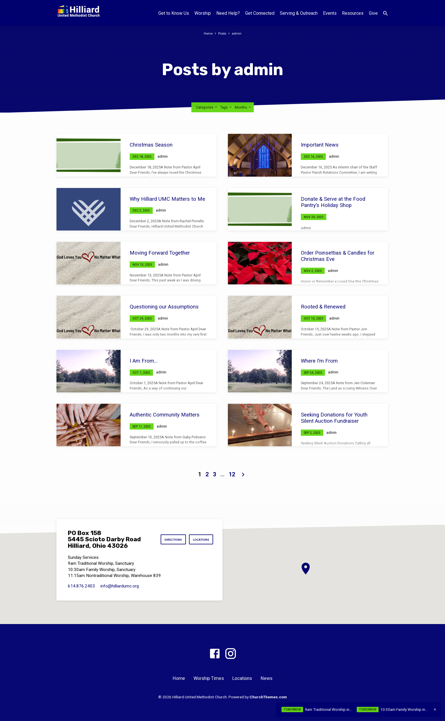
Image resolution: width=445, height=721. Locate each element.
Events (330, 13)
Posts (222, 33)
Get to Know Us (173, 13)
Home (207, 33)
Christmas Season (151, 145)
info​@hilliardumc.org (119, 586)
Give (373, 13)
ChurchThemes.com (268, 697)
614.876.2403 (81, 586)
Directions (168, 540)
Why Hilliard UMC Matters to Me (167, 199)
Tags (226, 107)
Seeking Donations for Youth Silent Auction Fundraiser (334, 418)
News (266, 678)
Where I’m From (319, 361)
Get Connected (259, 13)
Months (243, 107)
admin (238, 33)
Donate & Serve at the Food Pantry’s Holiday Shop (333, 202)
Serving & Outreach (299, 13)
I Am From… (144, 361)
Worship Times (209, 678)
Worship (202, 13)
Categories (207, 107)
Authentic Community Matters (165, 415)
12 (232, 474)
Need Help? (228, 13)
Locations (199, 540)
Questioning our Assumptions (164, 307)
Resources (353, 13)
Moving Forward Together (160, 253)
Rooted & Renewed (323, 307)
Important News (320, 145)
